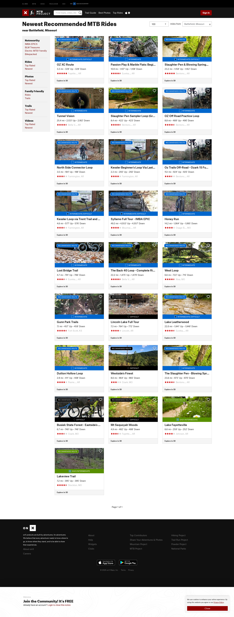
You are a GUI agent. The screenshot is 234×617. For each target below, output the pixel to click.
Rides (28, 94)
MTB (34, 4)
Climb (25, 4)
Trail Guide (90, 12)
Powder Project (178, 544)
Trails (27, 98)
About (91, 535)
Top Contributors (138, 535)
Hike (43, 4)
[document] (207, 604)
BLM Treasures (32, 47)
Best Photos (104, 12)
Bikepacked (31, 54)
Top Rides (118, 12)
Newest (29, 68)
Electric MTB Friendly (36, 50)
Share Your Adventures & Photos (146, 539)
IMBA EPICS (31, 44)
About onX (28, 549)
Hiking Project (178, 535)
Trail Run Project (179, 539)
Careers (27, 553)
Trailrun (53, 4)
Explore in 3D (62, 80)
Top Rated (30, 65)
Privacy (131, 570)
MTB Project (136, 548)
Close (207, 608)
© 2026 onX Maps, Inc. (109, 570)
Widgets (92, 544)
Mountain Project (138, 544)
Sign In (206, 12)
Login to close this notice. (59, 605)
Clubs (91, 548)
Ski (64, 4)
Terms (123, 570)
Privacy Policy (219, 602)
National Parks (178, 548)
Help (90, 539)
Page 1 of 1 (117, 507)
